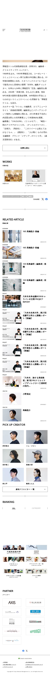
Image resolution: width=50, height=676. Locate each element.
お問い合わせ (29, 669)
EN (47, 33)
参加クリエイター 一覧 (25, 492)
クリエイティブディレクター (12, 198)
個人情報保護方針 (30, 665)
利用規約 (6, 665)
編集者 (32, 198)
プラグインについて (9, 669)
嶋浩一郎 (25, 198)
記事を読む (25, 148)
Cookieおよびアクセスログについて (35, 667)
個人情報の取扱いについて (10, 667)
